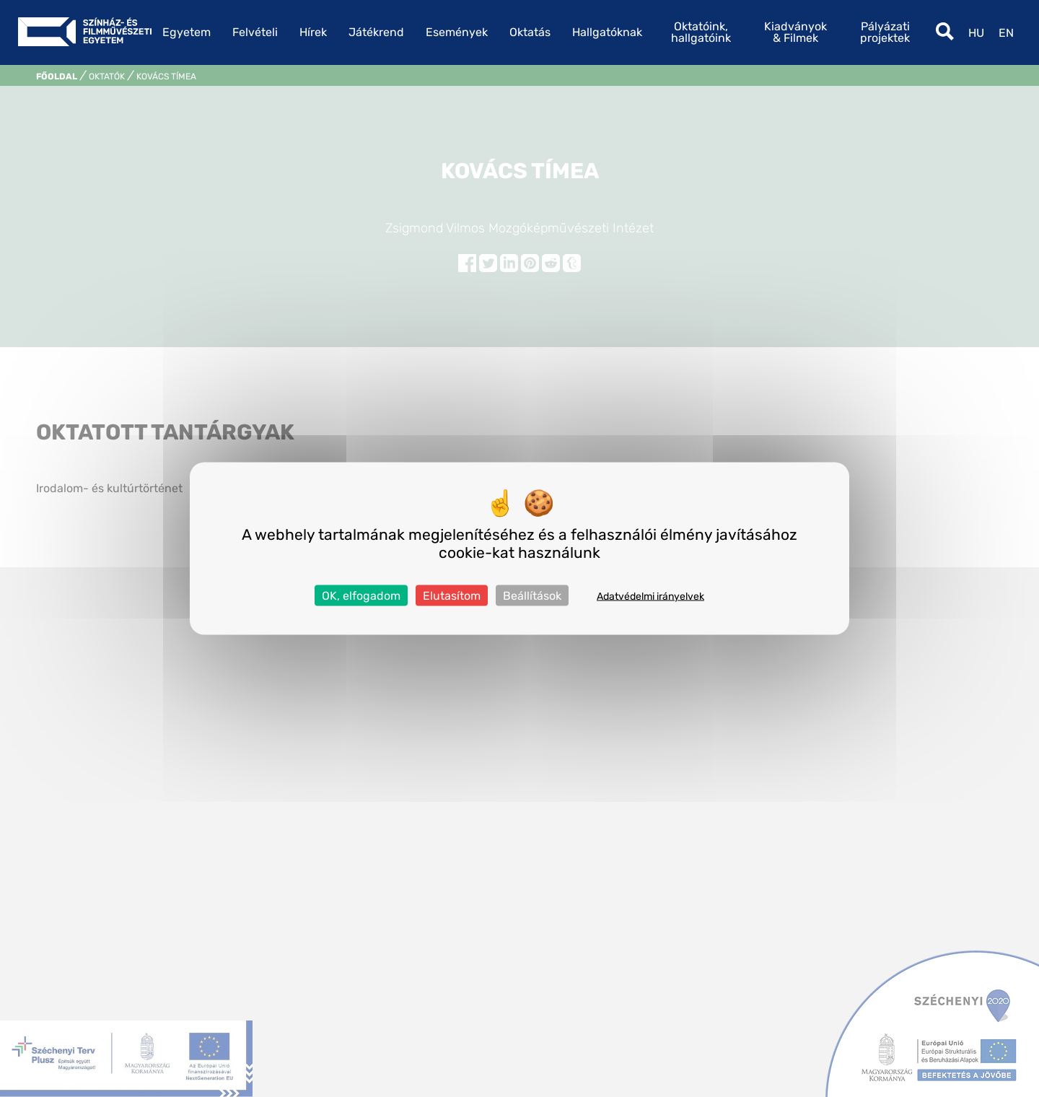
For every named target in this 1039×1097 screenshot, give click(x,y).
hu (976, 33)
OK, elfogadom (361, 596)
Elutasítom (452, 596)
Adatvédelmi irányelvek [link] (650, 596)
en (1006, 33)
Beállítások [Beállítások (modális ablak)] (532, 596)
